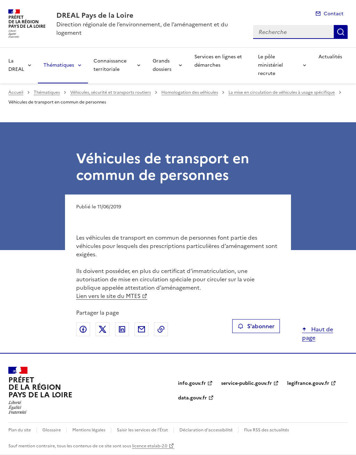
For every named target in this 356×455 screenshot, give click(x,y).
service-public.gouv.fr (246, 383)
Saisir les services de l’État (142, 430)
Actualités (330, 56)
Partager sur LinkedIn (122, 329)
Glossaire (51, 430)
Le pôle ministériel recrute (270, 65)
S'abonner (256, 326)
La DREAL (16, 65)
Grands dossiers (162, 65)
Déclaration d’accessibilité (206, 430)
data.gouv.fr (192, 398)
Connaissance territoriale (110, 65)
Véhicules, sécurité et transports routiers (110, 92)
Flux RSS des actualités (266, 430)
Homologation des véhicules (189, 92)
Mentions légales (88, 430)
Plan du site (19, 430)
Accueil (15, 92)
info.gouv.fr (192, 383)
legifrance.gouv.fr (308, 383)
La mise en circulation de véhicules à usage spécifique (281, 92)
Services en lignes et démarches (218, 61)
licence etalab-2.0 (149, 446)
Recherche (341, 32)
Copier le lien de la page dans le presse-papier (161, 329)
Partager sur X (103, 329)
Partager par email (141, 329)
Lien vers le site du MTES (108, 296)
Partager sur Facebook (83, 329)
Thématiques (58, 65)
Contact (333, 13)
